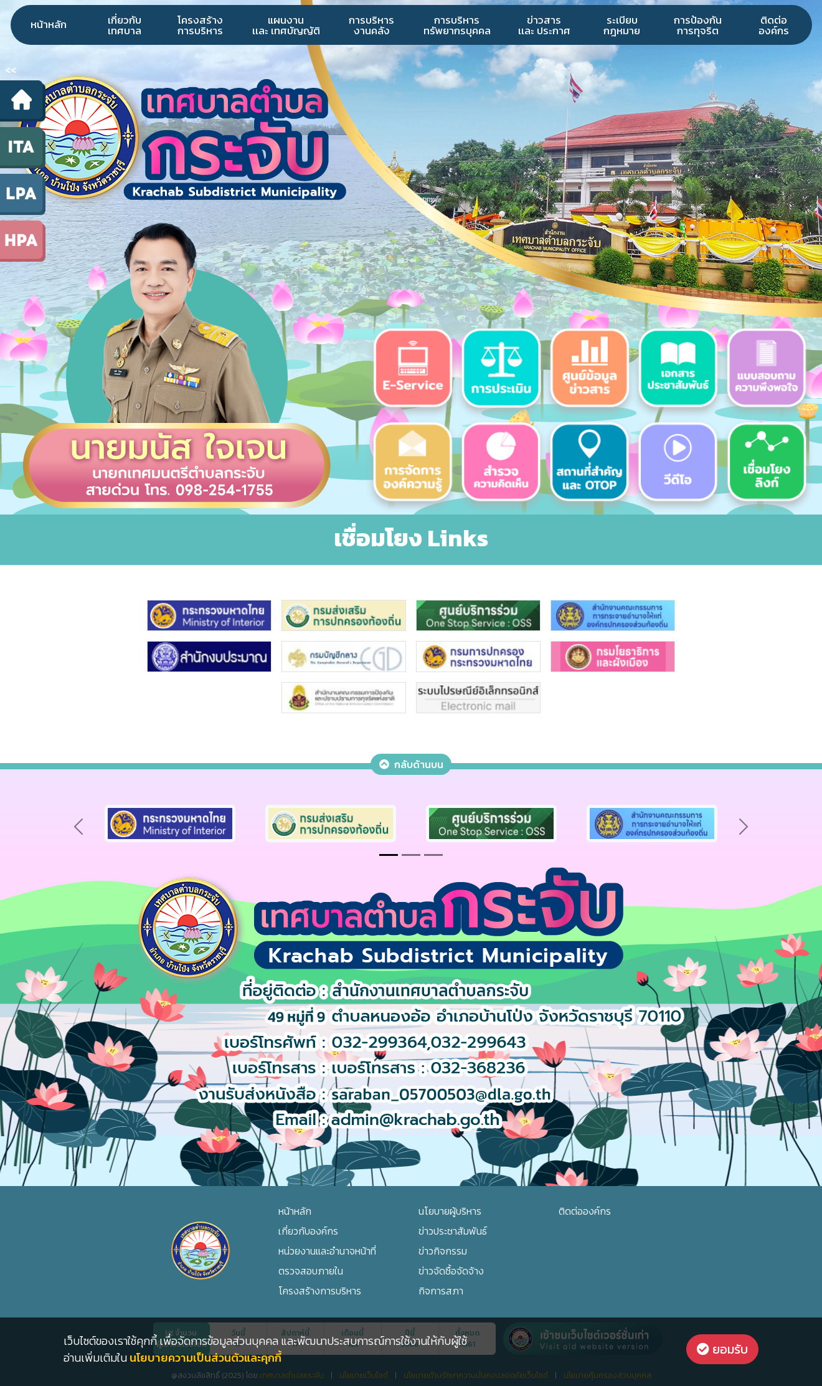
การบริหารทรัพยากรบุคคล (457, 25)
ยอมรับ (722, 1349)
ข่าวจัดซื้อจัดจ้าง (451, 1270)
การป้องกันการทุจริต (698, 25)
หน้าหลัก (49, 24)
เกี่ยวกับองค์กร (308, 1230)
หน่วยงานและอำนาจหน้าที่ (327, 1250)
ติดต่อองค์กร (773, 25)
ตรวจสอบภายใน (310, 1270)
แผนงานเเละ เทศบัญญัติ (286, 25)
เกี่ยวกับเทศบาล (124, 25)
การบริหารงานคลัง (371, 25)
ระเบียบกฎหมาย (621, 25)
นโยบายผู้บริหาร (449, 1210)
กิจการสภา (440, 1290)
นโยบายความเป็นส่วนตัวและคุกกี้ (205, 1357)
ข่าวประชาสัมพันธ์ (452, 1230)
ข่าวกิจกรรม (442, 1250)
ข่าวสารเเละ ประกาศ (544, 25)
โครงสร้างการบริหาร (200, 25)
